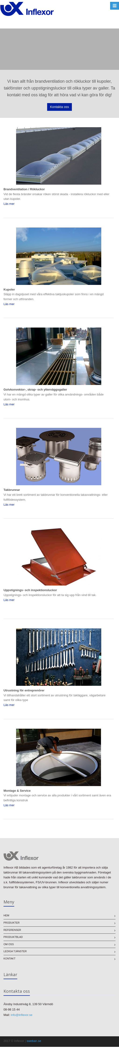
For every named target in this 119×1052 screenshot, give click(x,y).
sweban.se (34, 1041)
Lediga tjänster (15, 951)
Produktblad (13, 937)
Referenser (12, 930)
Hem (6, 915)
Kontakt (9, 958)
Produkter (12, 922)
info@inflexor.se (21, 1015)
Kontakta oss (59, 107)
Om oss (9, 944)
